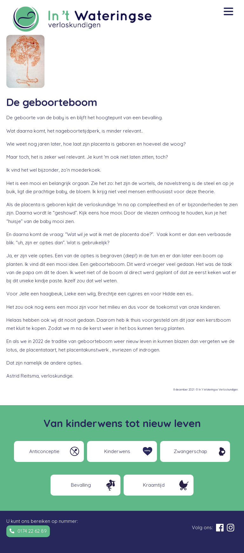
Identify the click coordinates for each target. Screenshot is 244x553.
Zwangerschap (190, 451)
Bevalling (81, 485)
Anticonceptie (44, 451)
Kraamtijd (154, 485)
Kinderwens (117, 451)
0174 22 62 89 (32, 531)
